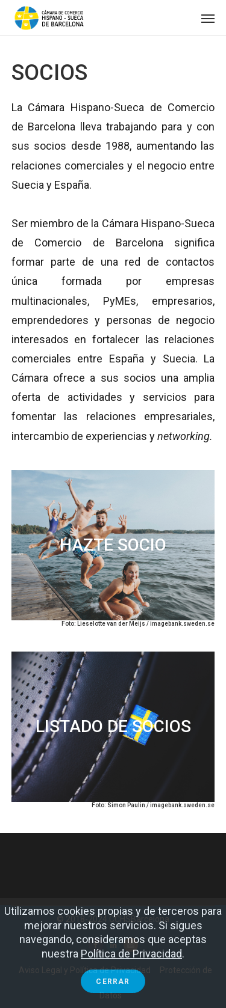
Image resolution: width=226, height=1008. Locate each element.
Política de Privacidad (131, 953)
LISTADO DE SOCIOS (113, 726)
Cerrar (113, 981)
